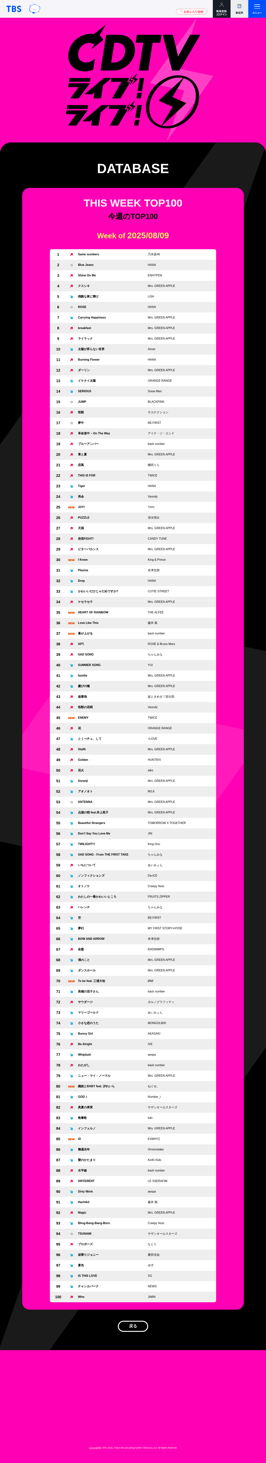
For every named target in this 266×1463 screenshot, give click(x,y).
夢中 (81, 422)
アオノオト (85, 791)
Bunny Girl (85, 1033)
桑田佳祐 (154, 1254)
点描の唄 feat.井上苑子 (93, 812)
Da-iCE (152, 875)
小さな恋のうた (88, 1023)
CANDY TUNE (157, 538)
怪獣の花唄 (85, 707)
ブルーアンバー (88, 443)
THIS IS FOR (86, 475)
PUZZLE (83, 517)
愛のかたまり (87, 1159)
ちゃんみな (155, 654)
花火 (81, 770)
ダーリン (84, 370)
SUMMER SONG (89, 665)
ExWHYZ (154, 1138)
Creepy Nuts (156, 886)
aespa (152, 1054)
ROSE (82, 307)
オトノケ (84, 886)
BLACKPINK (156, 401)
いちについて (87, 865)
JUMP (82, 401)
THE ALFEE (156, 612)
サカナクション (158, 412)
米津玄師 (154, 570)
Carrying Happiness (92, 317)
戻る (133, 1328)
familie (82, 675)
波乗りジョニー (88, 1254)
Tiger (81, 486)
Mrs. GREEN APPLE (161, 285)
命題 (81, 949)
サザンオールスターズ (162, 1107)
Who (81, 1296)
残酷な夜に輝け (88, 296)
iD (79, 1138)
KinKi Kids (154, 1159)
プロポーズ (85, 1244)
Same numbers (88, 254)
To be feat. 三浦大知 (91, 980)
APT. (81, 644)
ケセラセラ (85, 601)
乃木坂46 (154, 254)
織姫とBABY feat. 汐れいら (96, 1086)
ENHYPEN (155, 275)
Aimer (152, 349)
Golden (83, 759)
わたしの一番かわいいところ (97, 896)
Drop (81, 580)
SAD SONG (86, 654)
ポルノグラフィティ (161, 1002)
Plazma (83, 570)
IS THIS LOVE (87, 1275)
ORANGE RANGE (160, 380)
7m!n (151, 507)
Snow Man (155, 391)
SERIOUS (84, 391)
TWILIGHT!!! (86, 844)
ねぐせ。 (154, 1086)
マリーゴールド (88, 1012)
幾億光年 (84, 1149)
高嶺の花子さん (88, 991)
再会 (81, 496)
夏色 (81, 1265)
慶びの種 (84, 686)
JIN (150, 833)
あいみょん (155, 865)
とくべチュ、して (90, 738)
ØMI (150, 980)
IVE (150, 1044)
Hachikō (83, 1202)
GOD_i (82, 1096)
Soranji (83, 780)
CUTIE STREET (158, 591)
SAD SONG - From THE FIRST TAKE (103, 854)
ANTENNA (85, 801)
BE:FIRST (154, 422)
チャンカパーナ (88, 1286)
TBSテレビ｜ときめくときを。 (13, 9)
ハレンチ (84, 907)
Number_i (154, 1096)
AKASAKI (154, 1033)
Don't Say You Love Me (94, 833)
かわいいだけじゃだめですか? (98, 591)
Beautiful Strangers (91, 823)
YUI (150, 665)
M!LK (151, 791)
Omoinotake (156, 1149)
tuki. (150, 1117)
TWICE (152, 475)
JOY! (81, 507)
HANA (152, 264)
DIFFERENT (86, 1181)
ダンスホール (87, 970)
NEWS (152, 1286)
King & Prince (157, 559)
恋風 (81, 464)
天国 (81, 528)
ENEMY (83, 717)
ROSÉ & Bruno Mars (161, 644)
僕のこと (84, 959)
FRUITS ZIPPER (159, 896)
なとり (152, 1244)
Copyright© (95, 1450)
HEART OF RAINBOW (93, 612)
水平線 (82, 1170)
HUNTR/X (154, 759)
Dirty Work (85, 1191)
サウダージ (85, 1002)
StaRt (82, 749)
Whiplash (84, 1054)
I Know (83, 559)
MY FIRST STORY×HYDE (165, 928)
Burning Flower (89, 359)
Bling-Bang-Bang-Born (94, 1223)
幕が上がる (85, 633)
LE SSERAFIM (157, 1181)
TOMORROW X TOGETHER (167, 823)
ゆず (151, 1265)
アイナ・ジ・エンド (161, 433)
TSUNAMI (84, 1233)
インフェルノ (87, 1128)
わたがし (84, 1065)
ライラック (85, 338)
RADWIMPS (156, 949)
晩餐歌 (82, 1117)
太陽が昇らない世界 (91, 349)
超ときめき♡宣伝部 (161, 696)
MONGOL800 (157, 1023)
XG (150, 1275)
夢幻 (81, 928)
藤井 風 (152, 622)
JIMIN (152, 1296)
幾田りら (154, 464)
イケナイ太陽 (87, 380)
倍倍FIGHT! (86, 538)
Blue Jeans (85, 264)
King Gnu (154, 844)
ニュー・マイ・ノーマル (94, 1075)
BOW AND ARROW (91, 938)
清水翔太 (154, 517)
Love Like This (88, 622)
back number (156, 443)
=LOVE (152, 738)
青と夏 (82, 454)
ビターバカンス (88, 549)
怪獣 (81, 412)
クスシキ (84, 285)
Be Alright (85, 1044)
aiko (150, 770)
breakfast (84, 328)
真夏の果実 (85, 1107)
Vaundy (153, 496)
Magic (82, 1212)
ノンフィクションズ (91, 875)
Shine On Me (87, 275)
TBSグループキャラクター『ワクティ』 (34, 9)
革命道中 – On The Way (94, 433)
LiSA (151, 296)
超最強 (82, 696)
